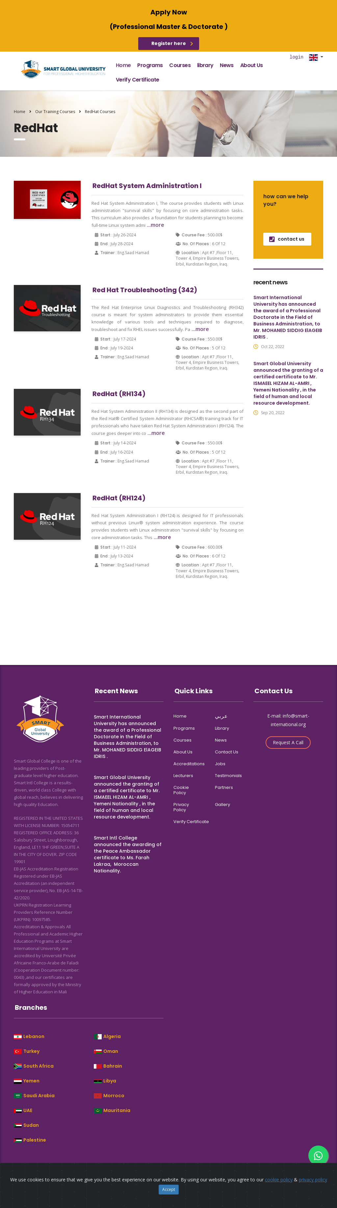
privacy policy (181, 807)
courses (180, 65)
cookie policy (181, 790)
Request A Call (288, 742)
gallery (222, 804)
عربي (221, 716)
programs (150, 65)
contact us (286, 239)
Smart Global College (109, 1174)
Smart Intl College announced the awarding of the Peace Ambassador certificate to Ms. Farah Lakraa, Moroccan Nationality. (128, 854)
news (226, 65)
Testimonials (228, 775)
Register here (172, 43)
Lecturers (183, 775)
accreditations (189, 764)
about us (251, 65)
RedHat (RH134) (118, 393)
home (123, 65)
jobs (220, 764)
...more (154, 224)
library (205, 65)
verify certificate (137, 79)
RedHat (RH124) (118, 498)
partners (224, 787)
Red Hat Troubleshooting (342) (144, 290)
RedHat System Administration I (147, 185)
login (296, 57)
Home (19, 111)
